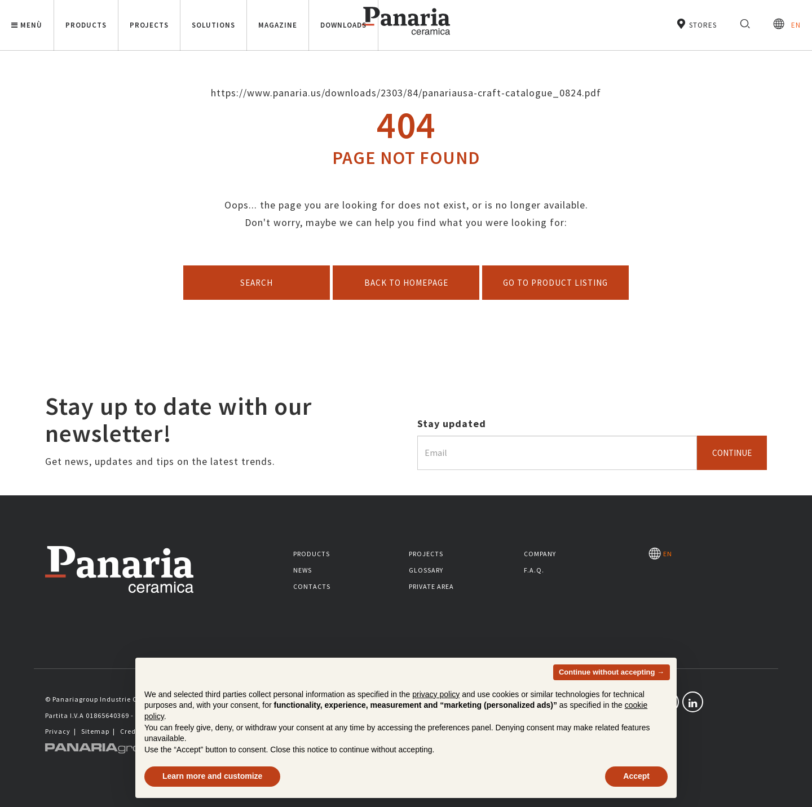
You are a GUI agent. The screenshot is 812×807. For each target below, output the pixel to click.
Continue (732, 452)
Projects (426, 553)
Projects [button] (149, 25)
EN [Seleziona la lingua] (787, 24)
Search (256, 282)
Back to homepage (406, 282)
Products (311, 553)
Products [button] (86, 25)
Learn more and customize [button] (212, 776)
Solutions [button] (213, 25)
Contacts (311, 586)
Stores (696, 24)
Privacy (57, 731)
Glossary (426, 570)
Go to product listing (555, 282)
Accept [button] (636, 776)
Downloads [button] (343, 25)
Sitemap (95, 731)
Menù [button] (26, 25)
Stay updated (451, 423)
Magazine (277, 25)
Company (540, 553)
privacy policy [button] (436, 694)
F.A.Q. (534, 570)
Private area (431, 586)
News (302, 570)
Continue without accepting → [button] (611, 672)
